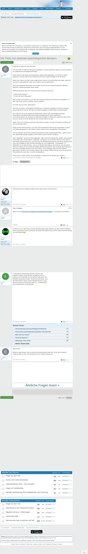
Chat (41, 8)
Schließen (35, 53)
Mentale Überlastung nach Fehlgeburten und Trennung (27, 492)
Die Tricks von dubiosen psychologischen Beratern (28, 58)
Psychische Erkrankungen (17, 527)
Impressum (23, 544)
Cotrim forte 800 (12, 516)
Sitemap (60, 544)
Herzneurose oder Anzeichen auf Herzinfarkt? (23, 520)
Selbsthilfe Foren (18, 8)
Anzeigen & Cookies (37, 544)
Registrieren (68, 11)
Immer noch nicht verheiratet (17, 480)
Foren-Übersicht (5, 527)
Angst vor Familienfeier (14, 488)
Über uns (17, 544)
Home (3, 8)
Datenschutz (29, 544)
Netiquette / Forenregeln (51, 544)
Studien (58, 8)
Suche (28, 8)
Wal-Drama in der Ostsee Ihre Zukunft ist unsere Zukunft (27, 508)
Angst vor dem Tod (13, 476)
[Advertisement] (42, 372)
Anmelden (68, 8)
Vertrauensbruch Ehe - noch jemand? (20, 484)
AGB (44, 544)
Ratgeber (34, 8)
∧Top (84, 552)
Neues (9, 8)
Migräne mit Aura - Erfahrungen (18, 512)
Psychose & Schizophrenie (32, 527)
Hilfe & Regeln (49, 8)
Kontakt (13, 544)
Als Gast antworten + (7, 62)
